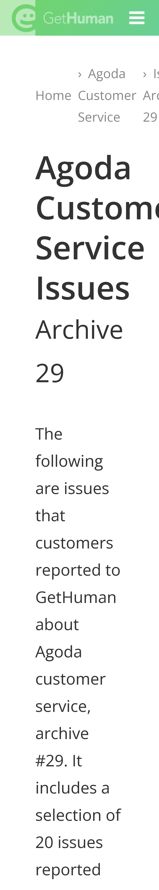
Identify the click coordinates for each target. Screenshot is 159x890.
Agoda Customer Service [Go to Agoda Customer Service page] (107, 95)
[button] (137, 18)
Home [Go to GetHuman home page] (53, 95)
